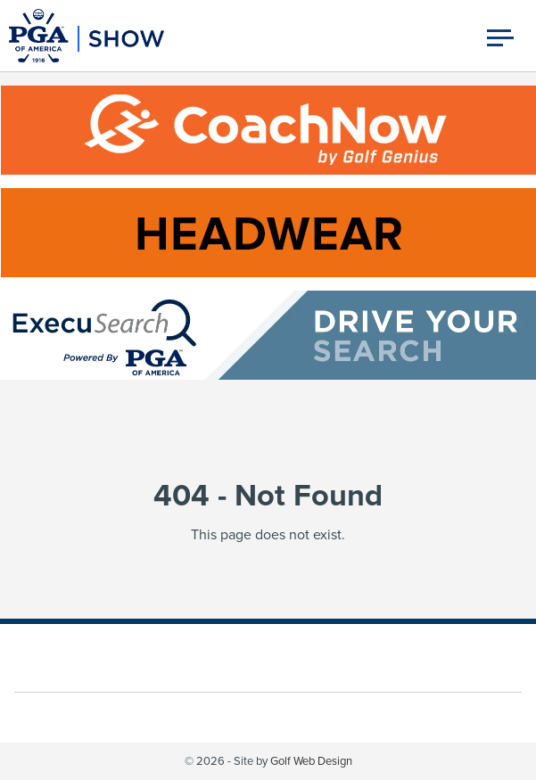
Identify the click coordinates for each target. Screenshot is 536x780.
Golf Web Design (311, 761)
